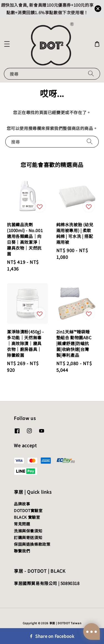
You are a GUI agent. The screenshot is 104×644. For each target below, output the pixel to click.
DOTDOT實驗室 (28, 510)
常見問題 (22, 524)
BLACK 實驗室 (27, 517)
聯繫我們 (22, 551)
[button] (7, 44)
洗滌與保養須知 (28, 531)
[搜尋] (91, 73)
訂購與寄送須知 (28, 537)
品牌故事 (22, 504)
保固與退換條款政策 (32, 544)
